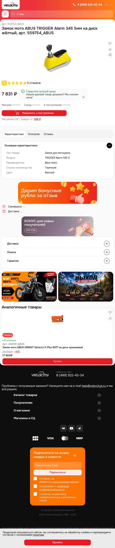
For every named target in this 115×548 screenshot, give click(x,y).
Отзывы (48, 134)
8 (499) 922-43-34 (87, 4)
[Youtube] (71, 428)
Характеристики (14, 134)
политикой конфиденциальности (54, 488)
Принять (57, 542)
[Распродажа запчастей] (29, 287)
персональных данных (65, 481)
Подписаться (58, 472)
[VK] (63, 428)
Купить (57, 361)
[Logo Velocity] (11, 4)
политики (38, 534)
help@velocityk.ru (94, 386)
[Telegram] (79, 428)
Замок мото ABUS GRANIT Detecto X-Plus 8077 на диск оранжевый (42, 347)
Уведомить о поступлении (34, 113)
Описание (34, 134)
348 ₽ (37, 119)
